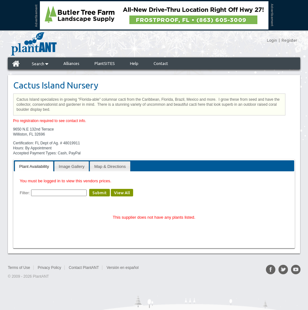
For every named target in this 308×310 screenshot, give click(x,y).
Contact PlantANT (84, 267)
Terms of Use (19, 267)
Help (134, 63)
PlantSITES (105, 63)
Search (40, 63)
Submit (99, 192)
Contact (161, 63)
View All (122, 192)
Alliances (71, 63)
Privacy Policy (49, 267)
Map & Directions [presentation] (110, 166)
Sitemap (153, 267)
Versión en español (122, 267)
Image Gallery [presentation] (71, 166)
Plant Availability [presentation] (34, 166)
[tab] (34, 166)
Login (272, 40)
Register (289, 40)
